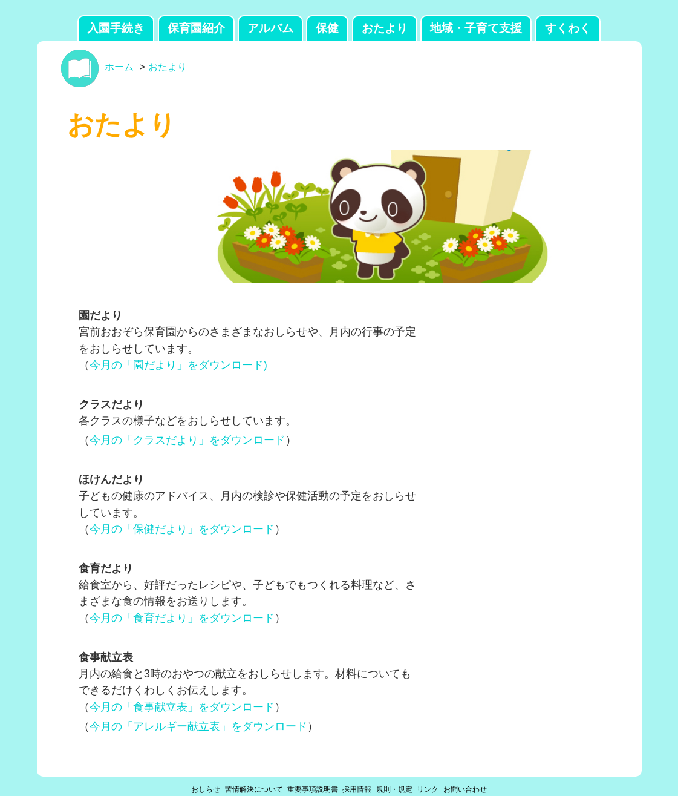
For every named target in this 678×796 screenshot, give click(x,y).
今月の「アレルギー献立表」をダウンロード (198, 726)
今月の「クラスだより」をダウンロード (187, 439)
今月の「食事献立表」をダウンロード (182, 706)
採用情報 (356, 789)
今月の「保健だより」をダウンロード (182, 528)
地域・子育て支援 (476, 28)
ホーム (119, 66)
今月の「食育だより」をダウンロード (182, 617)
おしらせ (205, 789)
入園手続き (116, 28)
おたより (385, 28)
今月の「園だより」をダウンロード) (178, 364)
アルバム (270, 28)
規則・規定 (394, 789)
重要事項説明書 (312, 789)
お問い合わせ (465, 789)
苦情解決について (254, 789)
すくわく (568, 28)
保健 (327, 28)
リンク (427, 789)
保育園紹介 (196, 28)
